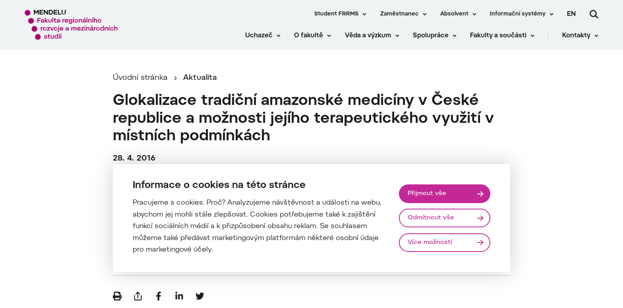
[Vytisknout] (117, 296)
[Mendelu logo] (71, 25)
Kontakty (576, 36)
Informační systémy (518, 14)
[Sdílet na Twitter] (199, 296)
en (571, 14)
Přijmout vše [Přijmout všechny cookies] (427, 193)
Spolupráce (431, 36)
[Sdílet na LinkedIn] (179, 296)
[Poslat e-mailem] (138, 296)
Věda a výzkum (368, 36)
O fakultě (308, 36)
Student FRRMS (336, 14)
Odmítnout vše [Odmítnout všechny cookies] (431, 218)
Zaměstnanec (399, 14)
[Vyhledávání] (594, 14)
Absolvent (454, 14)
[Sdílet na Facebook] (158, 296)
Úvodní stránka (140, 78)
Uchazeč (259, 36)
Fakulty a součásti (498, 36)
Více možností (430, 242)
